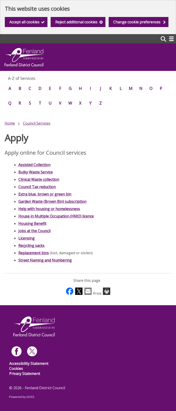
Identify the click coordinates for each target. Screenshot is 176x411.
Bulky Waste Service (35, 172)
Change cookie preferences (136, 22)
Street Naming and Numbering (45, 260)
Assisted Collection (34, 164)
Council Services (36, 123)
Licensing (26, 238)
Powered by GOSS (21, 397)
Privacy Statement (24, 373)
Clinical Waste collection (38, 179)
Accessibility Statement (28, 363)
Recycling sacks (31, 245)
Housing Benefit (32, 223)
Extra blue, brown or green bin (44, 194)
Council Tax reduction (37, 186)
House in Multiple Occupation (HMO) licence (56, 216)
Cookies (16, 368)
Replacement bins (33, 252)
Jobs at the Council (34, 230)
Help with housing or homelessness (49, 208)
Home (10, 123)
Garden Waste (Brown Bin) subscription (52, 201)
